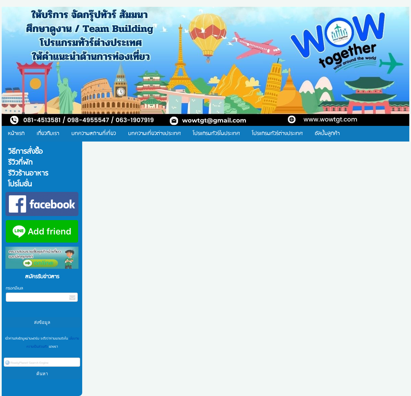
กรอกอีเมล (14, 288)
